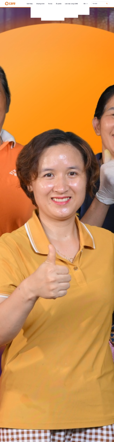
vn (84, 4)
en (87, 4)
